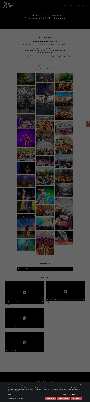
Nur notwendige (51, 398)
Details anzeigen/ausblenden (16, 394)
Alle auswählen (76, 398)
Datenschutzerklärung (13, 398)
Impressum (21, 398)
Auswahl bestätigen (63, 398)
